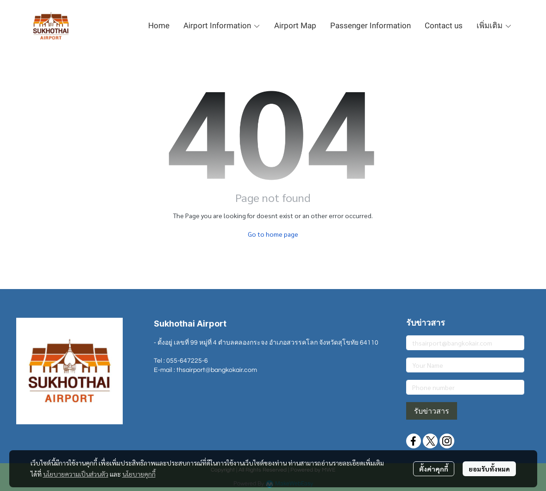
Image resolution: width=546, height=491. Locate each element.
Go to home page (273, 234)
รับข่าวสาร (431, 410)
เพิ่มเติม (494, 25)
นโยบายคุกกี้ (139, 474)
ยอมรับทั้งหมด (489, 469)
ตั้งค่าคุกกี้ (433, 469)
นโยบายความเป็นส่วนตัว (75, 474)
